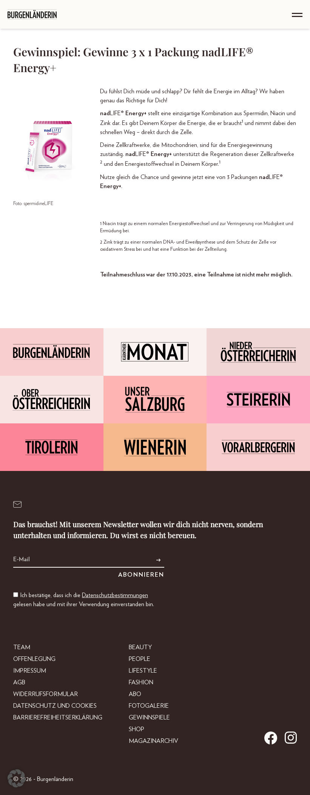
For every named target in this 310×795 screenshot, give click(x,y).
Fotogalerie (149, 706)
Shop (136, 729)
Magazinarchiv (153, 741)
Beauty (140, 647)
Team (21, 647)
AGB (19, 682)
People (139, 659)
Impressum (29, 671)
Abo (135, 694)
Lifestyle (143, 671)
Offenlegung (34, 659)
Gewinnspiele (149, 718)
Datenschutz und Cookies (55, 706)
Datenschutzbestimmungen (115, 595)
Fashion (141, 682)
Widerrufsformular (45, 694)
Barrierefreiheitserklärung (57, 718)
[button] (16, 778)
